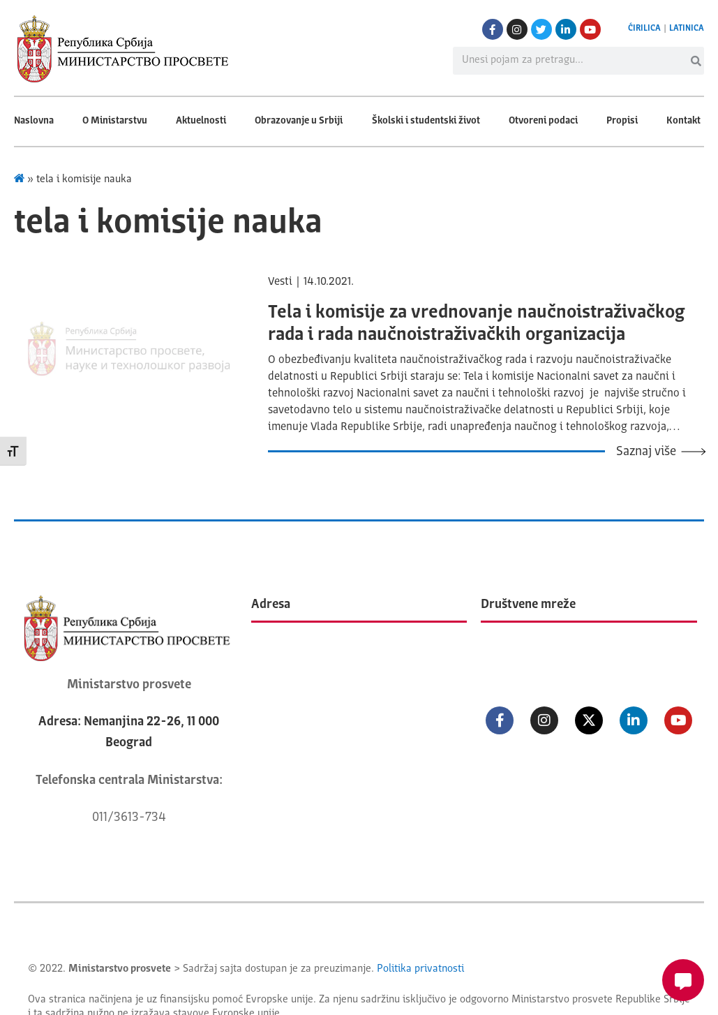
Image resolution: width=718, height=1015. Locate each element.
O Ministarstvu (114, 121)
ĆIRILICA (644, 28)
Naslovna (34, 121)
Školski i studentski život (426, 121)
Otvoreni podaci (543, 121)
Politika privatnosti (420, 969)
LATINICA (686, 28)
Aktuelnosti (201, 121)
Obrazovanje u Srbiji (299, 121)
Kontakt (683, 121)
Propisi (622, 121)
